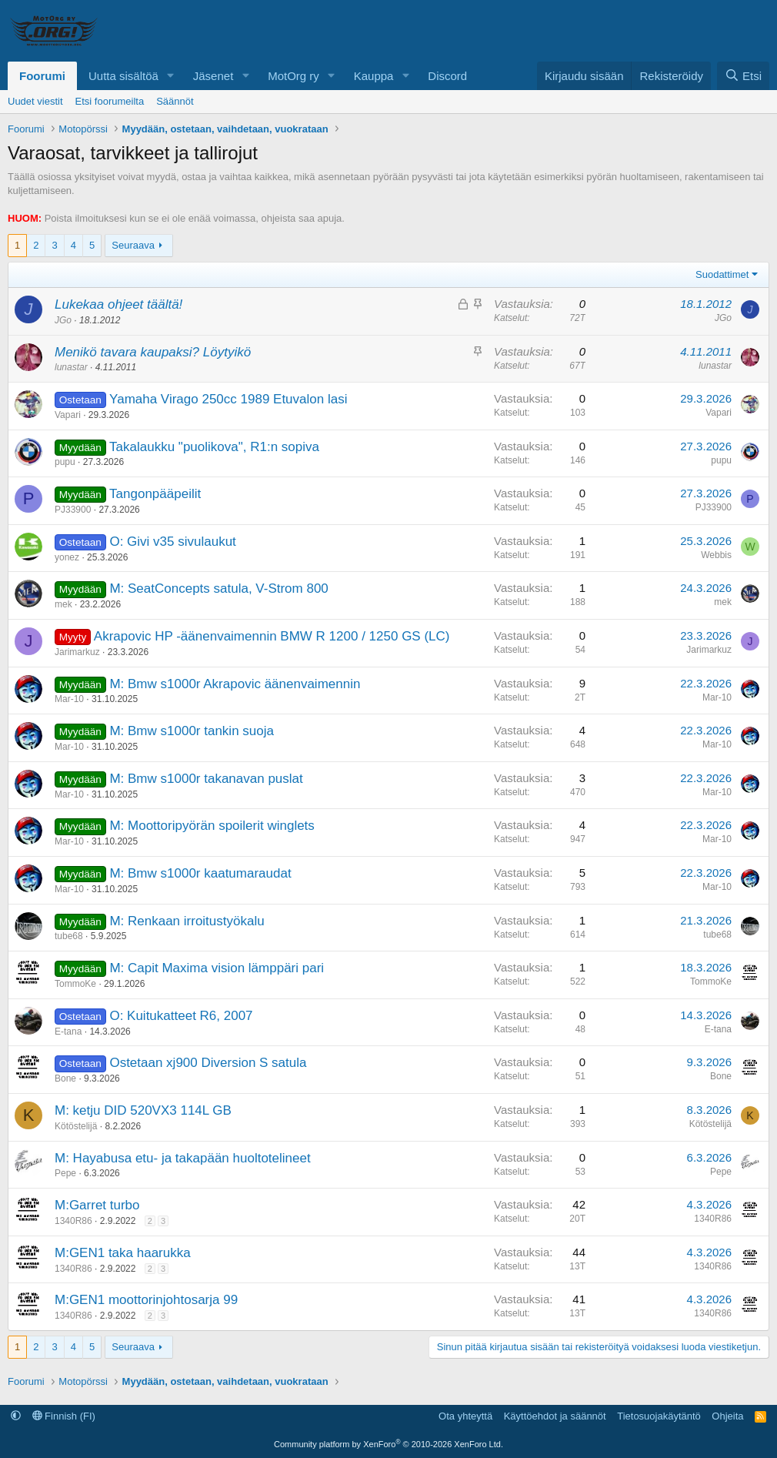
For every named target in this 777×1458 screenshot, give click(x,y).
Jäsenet (213, 75)
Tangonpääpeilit (155, 494)
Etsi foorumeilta (110, 101)
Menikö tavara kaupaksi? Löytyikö (153, 352)
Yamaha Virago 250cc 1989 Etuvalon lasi (228, 399)
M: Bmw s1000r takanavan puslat (205, 778)
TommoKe (75, 983)
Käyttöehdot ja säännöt (555, 1416)
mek (63, 604)
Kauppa (374, 75)
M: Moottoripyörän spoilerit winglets (211, 825)
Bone (65, 1078)
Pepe (65, 1173)
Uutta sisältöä (123, 75)
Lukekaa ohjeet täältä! (118, 304)
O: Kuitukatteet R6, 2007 (180, 1015)
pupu (65, 461)
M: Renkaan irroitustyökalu (186, 921)
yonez (67, 557)
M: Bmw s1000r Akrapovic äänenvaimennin (234, 684)
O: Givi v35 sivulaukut (172, 541)
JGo (63, 320)
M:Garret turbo (97, 1205)
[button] (171, 76)
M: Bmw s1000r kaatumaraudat (200, 873)
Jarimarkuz (77, 652)
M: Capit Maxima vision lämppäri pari (216, 968)
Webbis (716, 555)
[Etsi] (743, 76)
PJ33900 (73, 509)
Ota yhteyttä (465, 1416)
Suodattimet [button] (722, 274)
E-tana (68, 1031)
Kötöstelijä (76, 1126)
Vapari (68, 415)
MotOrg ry (293, 75)
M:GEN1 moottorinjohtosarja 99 (146, 1299)
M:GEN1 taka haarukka (123, 1253)
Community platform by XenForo (388, 1444)
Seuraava (133, 245)
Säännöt (174, 101)
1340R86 (73, 1221)
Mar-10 (69, 699)
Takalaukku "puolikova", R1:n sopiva (214, 447)
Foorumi (42, 75)
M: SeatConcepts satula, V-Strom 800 (218, 588)
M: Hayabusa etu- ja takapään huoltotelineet (183, 1158)
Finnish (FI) (63, 1416)
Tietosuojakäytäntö (659, 1416)
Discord (447, 75)
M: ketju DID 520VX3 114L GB (143, 1110)
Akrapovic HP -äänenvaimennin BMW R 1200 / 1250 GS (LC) (272, 636)
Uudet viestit (35, 101)
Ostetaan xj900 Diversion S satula (207, 1062)
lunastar (71, 367)
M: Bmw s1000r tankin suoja (191, 731)
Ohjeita (727, 1416)
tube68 (69, 936)
